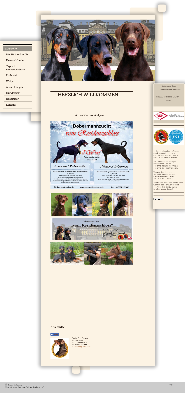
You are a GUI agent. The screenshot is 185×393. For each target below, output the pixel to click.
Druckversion (10, 385)
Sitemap (19, 385)
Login (171, 384)
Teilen (54, 334)
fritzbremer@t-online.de (81, 347)
